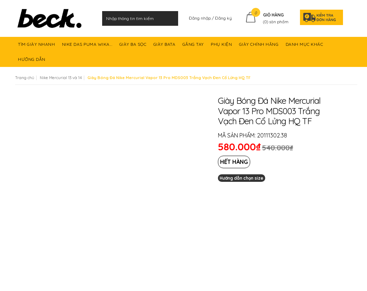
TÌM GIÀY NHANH (37, 47)
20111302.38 (272, 135)
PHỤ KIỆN (222, 47)
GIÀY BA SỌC (133, 47)
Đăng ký (223, 18)
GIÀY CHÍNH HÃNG (259, 47)
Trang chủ (24, 77)
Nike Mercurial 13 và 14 (61, 77)
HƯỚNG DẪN (32, 62)
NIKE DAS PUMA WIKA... (88, 47)
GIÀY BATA (165, 47)
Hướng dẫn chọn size (241, 178)
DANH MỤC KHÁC (305, 47)
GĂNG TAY (193, 47)
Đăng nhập (200, 18)
